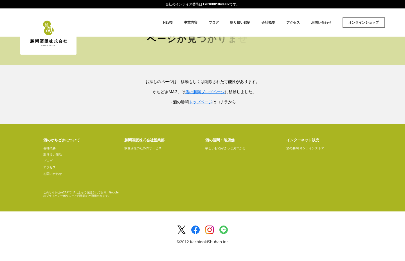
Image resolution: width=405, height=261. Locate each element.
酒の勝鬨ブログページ (205, 91)
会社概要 (268, 22)
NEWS (168, 22)
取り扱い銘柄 (240, 22)
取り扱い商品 (52, 154)
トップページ (200, 101)
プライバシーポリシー (60, 196)
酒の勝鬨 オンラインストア (305, 148)
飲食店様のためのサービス (142, 148)
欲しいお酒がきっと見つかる (225, 148)
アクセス (293, 22)
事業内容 (190, 22)
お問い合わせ (321, 22)
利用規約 (82, 196)
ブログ (214, 22)
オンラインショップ (363, 22)
